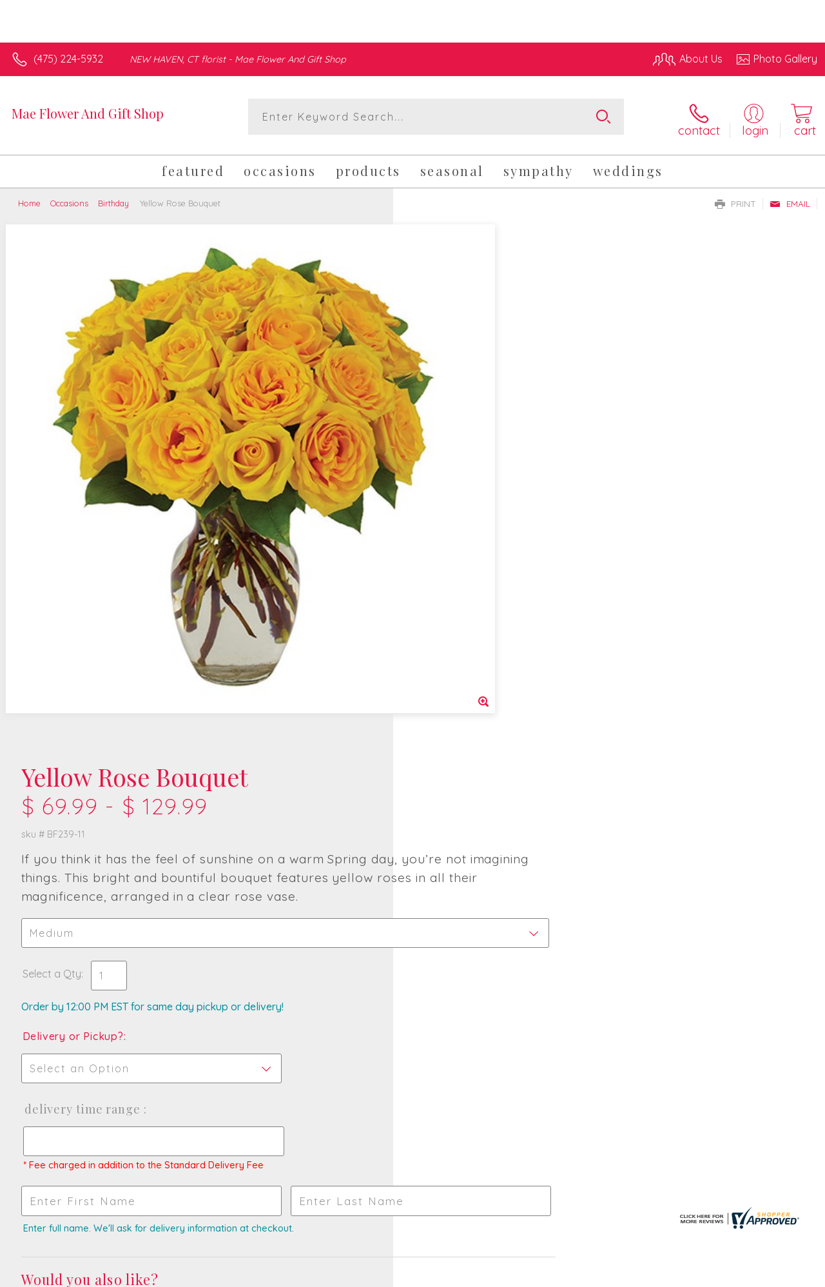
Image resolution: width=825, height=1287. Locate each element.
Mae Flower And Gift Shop (88, 113)
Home (29, 198)
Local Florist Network (691, 1274)
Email (790, 199)
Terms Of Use (523, 1274)
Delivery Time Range (473, 582)
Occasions (69, 198)
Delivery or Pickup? (464, 509)
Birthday (113, 198)
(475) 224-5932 (68, 58)
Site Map (771, 1274)
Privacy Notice (599, 1274)
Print (735, 199)
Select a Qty (443, 446)
